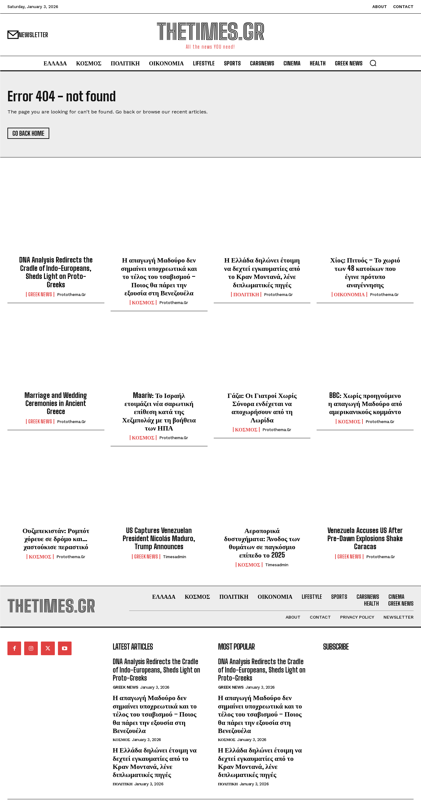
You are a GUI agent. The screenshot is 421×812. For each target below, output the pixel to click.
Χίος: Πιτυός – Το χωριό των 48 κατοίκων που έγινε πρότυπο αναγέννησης (365, 272)
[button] (373, 62)
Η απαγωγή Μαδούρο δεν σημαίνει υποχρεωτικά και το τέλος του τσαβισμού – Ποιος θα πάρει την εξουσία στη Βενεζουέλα (159, 276)
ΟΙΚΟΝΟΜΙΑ (349, 294)
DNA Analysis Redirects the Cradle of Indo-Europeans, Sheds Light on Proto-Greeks (56, 272)
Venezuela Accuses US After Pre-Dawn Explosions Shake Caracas (365, 538)
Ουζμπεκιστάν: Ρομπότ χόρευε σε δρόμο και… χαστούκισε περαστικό (55, 538)
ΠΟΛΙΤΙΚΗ (246, 294)
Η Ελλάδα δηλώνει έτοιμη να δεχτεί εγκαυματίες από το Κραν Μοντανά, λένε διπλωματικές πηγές (262, 272)
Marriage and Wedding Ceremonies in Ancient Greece (55, 403)
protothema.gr (71, 294)
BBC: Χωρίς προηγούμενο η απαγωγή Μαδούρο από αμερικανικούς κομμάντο (365, 403)
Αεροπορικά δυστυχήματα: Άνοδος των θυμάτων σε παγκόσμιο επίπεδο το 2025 (262, 542)
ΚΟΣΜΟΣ (143, 302)
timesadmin (174, 556)
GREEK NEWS (40, 294)
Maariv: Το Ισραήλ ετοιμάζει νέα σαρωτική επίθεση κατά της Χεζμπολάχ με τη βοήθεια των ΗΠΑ (159, 411)
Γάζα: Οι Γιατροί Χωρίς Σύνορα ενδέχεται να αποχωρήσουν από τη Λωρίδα (261, 407)
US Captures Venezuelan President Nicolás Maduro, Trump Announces (159, 538)
